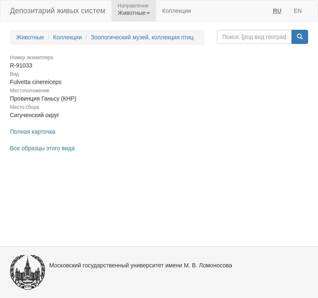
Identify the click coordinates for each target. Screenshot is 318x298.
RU (277, 10)
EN (298, 10)
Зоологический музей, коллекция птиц (142, 37)
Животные (30, 37)
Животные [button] (134, 13)
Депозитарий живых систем (57, 11)
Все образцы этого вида (42, 148)
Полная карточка (32, 131)
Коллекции (176, 10)
